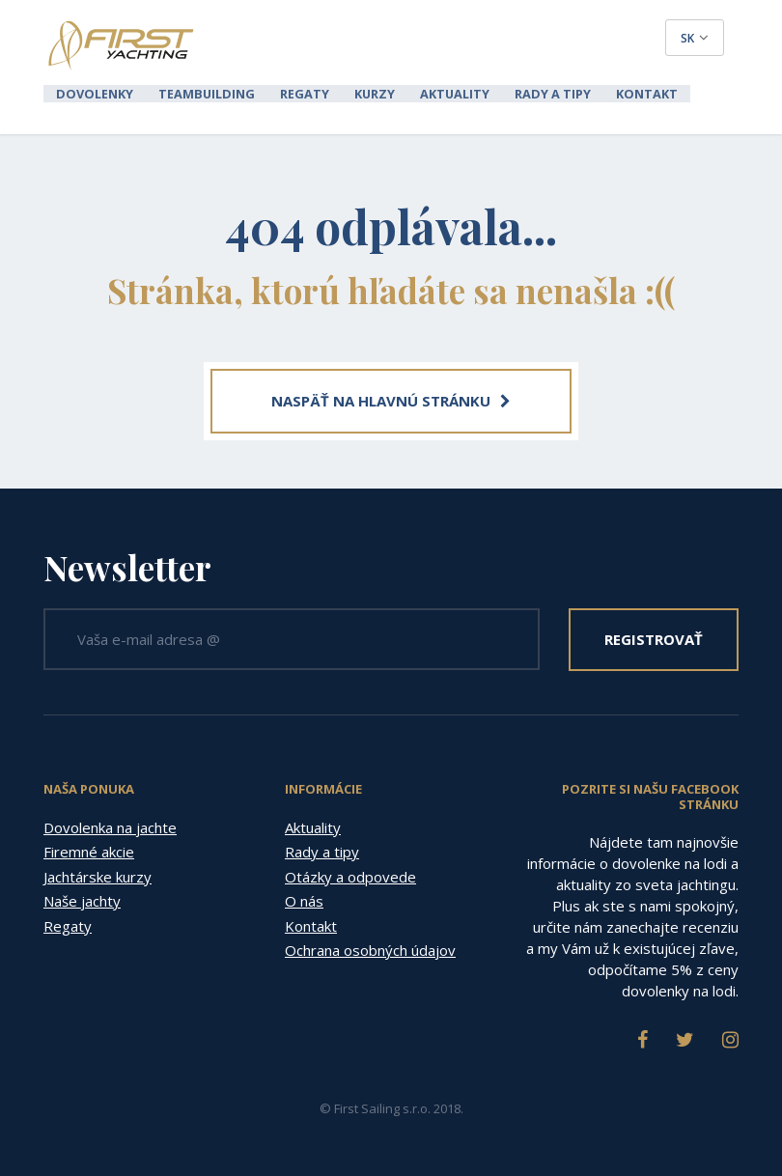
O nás (304, 899)
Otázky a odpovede (350, 874)
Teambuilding (198, 92)
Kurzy (356, 92)
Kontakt (612, 92)
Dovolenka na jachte (110, 825)
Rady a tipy (524, 92)
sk (695, 38)
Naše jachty (82, 899)
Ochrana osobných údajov (370, 948)
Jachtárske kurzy (97, 874)
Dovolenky (92, 92)
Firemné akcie (88, 849)
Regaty (289, 92)
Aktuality (431, 92)
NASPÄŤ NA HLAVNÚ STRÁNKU (391, 398)
